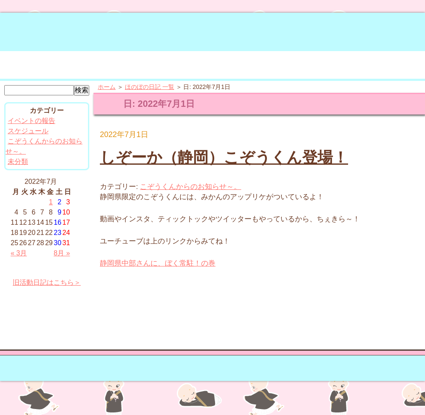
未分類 (18, 161)
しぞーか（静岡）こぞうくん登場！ (224, 157)
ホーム (107, 86)
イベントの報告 (31, 120)
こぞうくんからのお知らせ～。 (190, 187)
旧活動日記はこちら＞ (47, 282)
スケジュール (28, 131)
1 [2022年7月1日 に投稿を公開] (51, 202)
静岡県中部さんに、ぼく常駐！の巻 (157, 263)
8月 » (62, 253)
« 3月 (19, 253)
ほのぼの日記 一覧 (149, 86)
